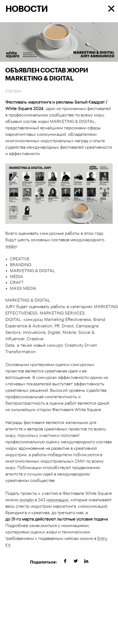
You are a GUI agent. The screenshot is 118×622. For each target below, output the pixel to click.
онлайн (27, 500)
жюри (11, 246)
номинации (57, 500)
